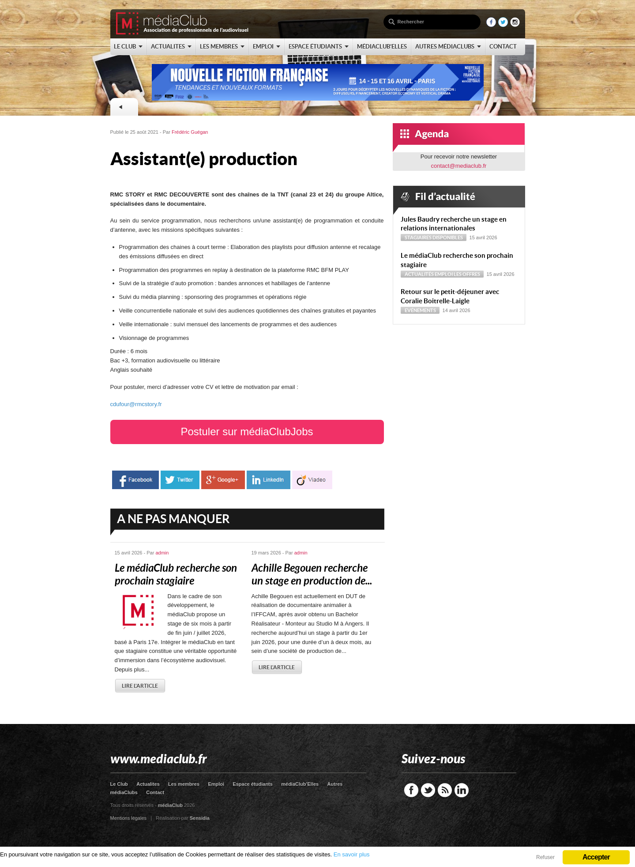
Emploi (444, 274)
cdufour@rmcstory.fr (136, 404)
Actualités (419, 274)
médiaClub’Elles (300, 784)
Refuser (545, 857)
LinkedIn (462, 790)
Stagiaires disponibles (434, 237)
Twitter (428, 790)
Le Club (119, 784)
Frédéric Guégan (190, 132)
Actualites (148, 784)
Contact (155, 792)
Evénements (420, 310)
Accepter (596, 857)
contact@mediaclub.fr (459, 165)
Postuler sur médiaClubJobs (246, 431)
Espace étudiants (252, 784)
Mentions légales (128, 818)
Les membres (183, 784)
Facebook (411, 790)
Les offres (467, 274)
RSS (445, 790)
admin (162, 552)
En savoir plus (352, 854)
